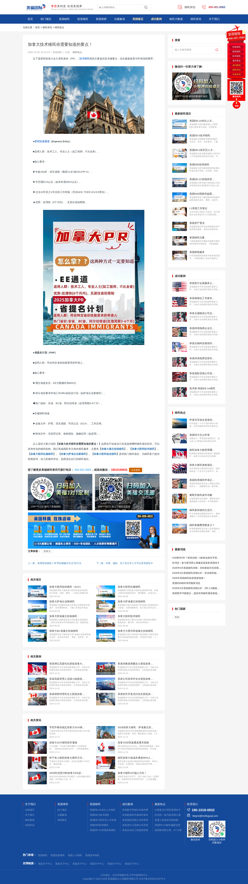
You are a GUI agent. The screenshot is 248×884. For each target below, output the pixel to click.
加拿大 (47, 551)
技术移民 (236, 56)
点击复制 (135, 470)
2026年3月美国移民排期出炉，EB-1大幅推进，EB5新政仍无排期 (194, 589)
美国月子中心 (45, 863)
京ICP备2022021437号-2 (152, 878)
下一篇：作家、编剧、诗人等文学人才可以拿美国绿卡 (124, 563)
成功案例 (156, 19)
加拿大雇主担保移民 (112, 448)
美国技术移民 (92, 855)
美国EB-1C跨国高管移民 (103, 830)
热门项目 (46, 19)
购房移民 (236, 51)
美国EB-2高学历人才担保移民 (105, 820)
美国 (177, 617)
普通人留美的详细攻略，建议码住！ (173, 820)
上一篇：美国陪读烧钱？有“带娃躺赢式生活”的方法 (54, 563)
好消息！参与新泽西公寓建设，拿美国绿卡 (177, 815)
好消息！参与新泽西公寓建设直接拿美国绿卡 (195, 562)
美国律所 (62, 804)
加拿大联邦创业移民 (105, 453)
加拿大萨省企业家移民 (73, 453)
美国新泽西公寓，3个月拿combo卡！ (174, 830)
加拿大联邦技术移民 (143, 448)
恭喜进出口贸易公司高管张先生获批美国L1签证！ (148, 825)
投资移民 (82, 19)
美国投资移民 (57, 855)
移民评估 (236, 70)
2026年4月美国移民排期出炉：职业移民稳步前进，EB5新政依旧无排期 (195, 573)
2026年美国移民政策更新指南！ (189, 578)
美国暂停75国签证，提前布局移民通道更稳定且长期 (196, 594)
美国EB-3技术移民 (99, 815)
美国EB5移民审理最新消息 (186, 583)
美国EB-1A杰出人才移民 (102, 809)
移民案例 (29, 820)
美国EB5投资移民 (99, 825)
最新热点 (160, 804)
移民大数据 (176, 19)
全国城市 (29, 809)
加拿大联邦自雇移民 (41, 453)
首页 (30, 19)
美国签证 (138, 19)
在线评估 (29, 825)
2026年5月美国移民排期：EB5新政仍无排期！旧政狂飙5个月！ (196, 568)
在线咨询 (236, 74)
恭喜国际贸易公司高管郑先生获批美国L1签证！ (147, 820)
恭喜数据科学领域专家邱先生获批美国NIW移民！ (148, 815)
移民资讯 (195, 19)
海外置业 (236, 60)
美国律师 (101, 19)
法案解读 (119, 19)
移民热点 (59, 27)
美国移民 (64, 19)
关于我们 (214, 19)
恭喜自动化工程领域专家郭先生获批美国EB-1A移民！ (150, 830)
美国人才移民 (75, 855)
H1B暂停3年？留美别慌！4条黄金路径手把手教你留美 (196, 558)
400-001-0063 (82, 469)
